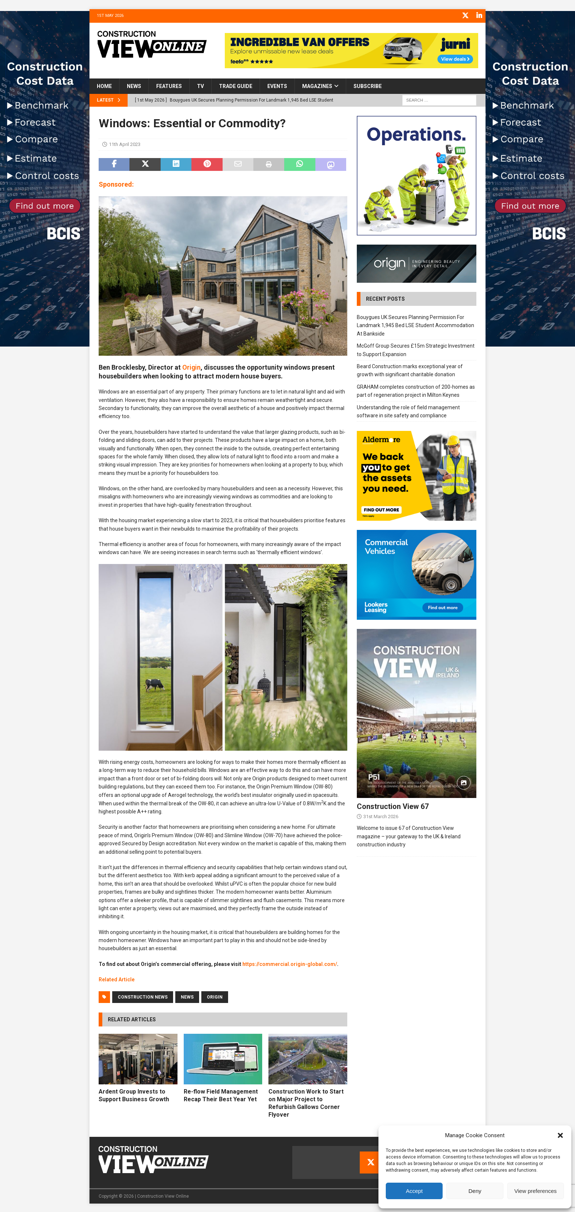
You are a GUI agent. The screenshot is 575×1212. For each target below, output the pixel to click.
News (134, 85)
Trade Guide (235, 85)
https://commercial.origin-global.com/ (289, 963)
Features (169, 85)
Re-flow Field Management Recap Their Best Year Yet (221, 1094)
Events (277, 85)
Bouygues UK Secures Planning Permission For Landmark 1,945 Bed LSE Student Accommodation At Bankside (415, 325)
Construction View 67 (393, 805)
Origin (191, 366)
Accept (414, 1191)
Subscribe (368, 85)
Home (104, 85)
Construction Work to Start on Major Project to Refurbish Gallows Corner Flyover (306, 1102)
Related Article (117, 979)
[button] (560, 1135)
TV (200, 85)
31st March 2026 (380, 816)
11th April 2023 (124, 143)
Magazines (317, 85)
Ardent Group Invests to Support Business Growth (134, 1094)
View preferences (535, 1191)
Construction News (143, 996)
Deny (474, 1191)
